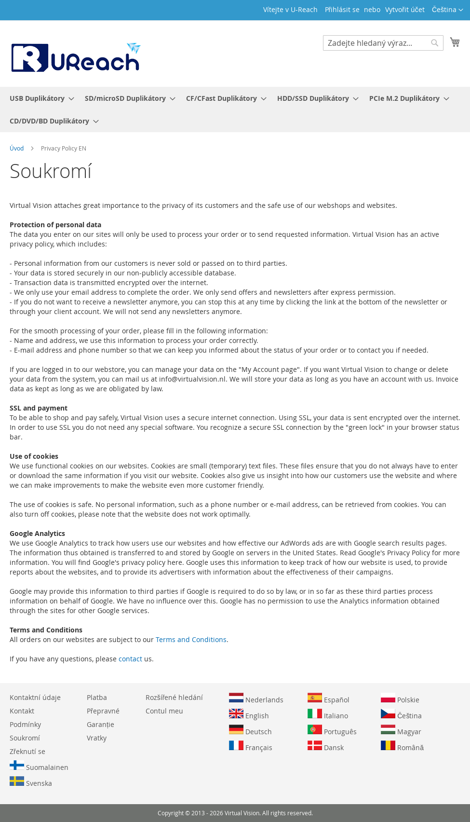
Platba (97, 697)
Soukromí (25, 737)
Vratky (97, 737)
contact (130, 658)
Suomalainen (39, 766)
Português (332, 730)
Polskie (400, 698)
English (249, 714)
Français (250, 746)
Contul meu (164, 710)
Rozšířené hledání (174, 697)
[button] (447, 10)
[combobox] (383, 43)
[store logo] (75, 53)
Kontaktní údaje (35, 697)
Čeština (401, 714)
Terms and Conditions (191, 639)
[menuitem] (39, 98)
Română (402, 746)
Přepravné (103, 710)
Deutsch (250, 730)
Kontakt (22, 710)
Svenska (31, 782)
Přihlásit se (342, 9)
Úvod (17, 148)
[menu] (235, 109)
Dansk (326, 746)
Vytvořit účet (405, 9)
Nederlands (256, 698)
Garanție (100, 724)
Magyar (401, 730)
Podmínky (25, 724)
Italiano (328, 714)
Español (328, 698)
